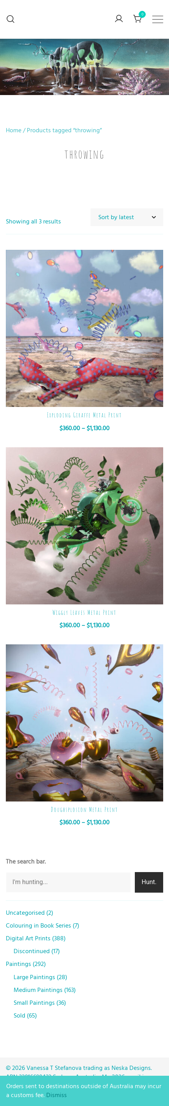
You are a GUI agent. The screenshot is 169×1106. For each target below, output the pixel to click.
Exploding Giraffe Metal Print (84, 415)
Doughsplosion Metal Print (84, 809)
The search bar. (26, 861)
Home (13, 130)
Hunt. (149, 882)
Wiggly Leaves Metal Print (84, 612)
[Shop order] (127, 217)
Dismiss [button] (56, 1095)
